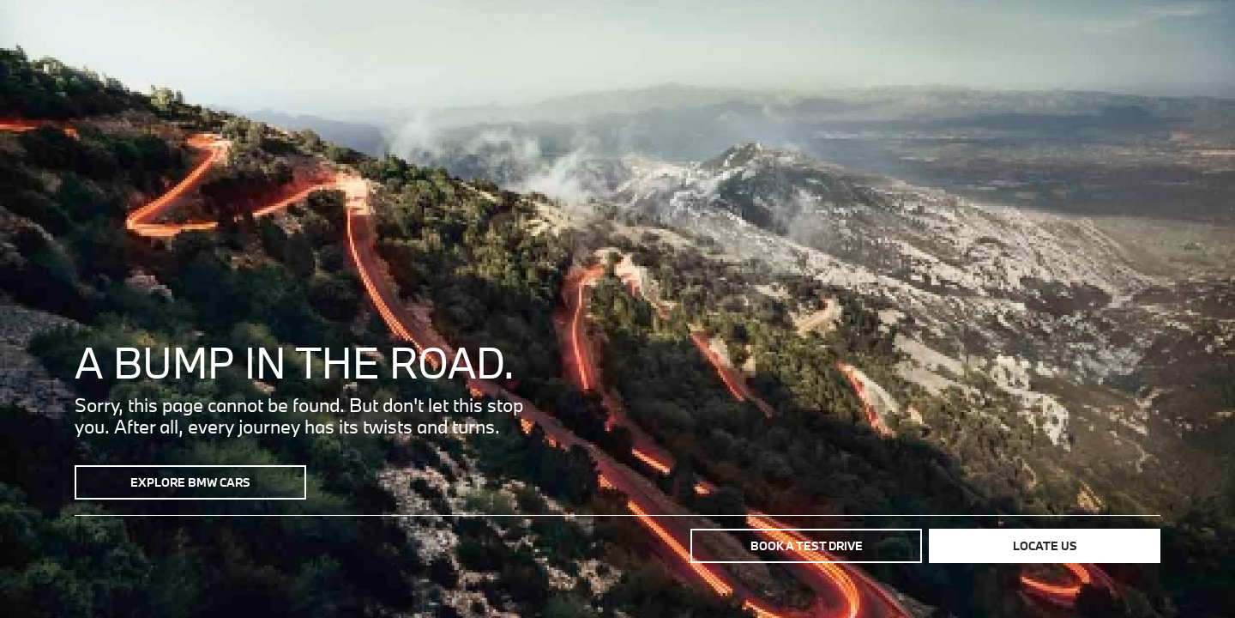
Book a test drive (806, 546)
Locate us (1045, 546)
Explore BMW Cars (190, 482)
